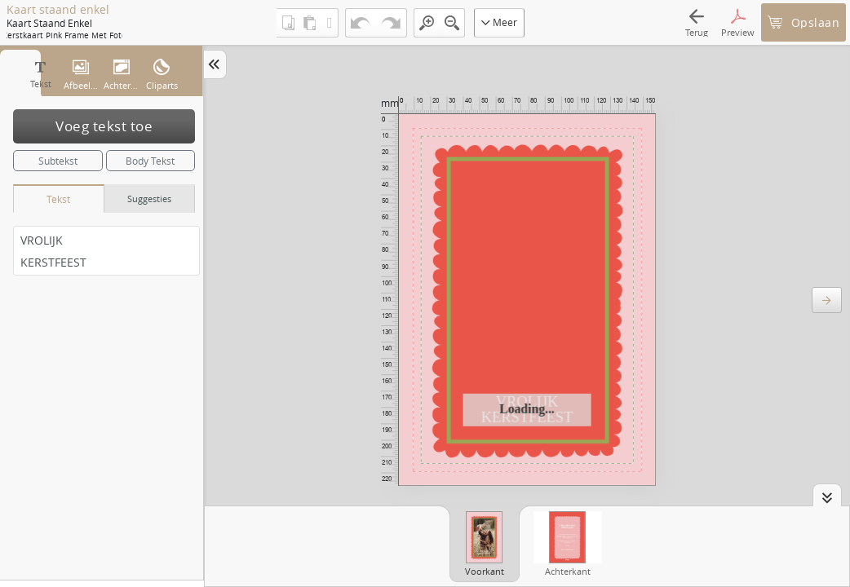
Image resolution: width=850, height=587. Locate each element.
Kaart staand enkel (58, 9)
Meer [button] (499, 22)
